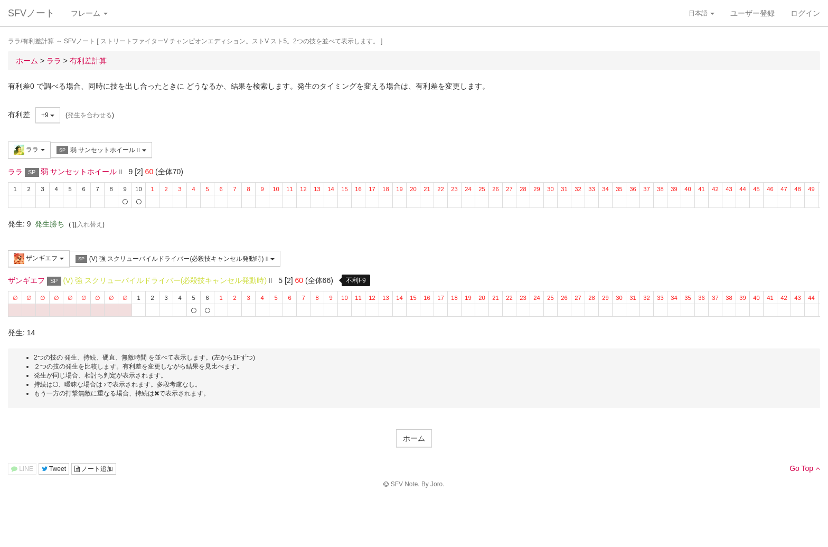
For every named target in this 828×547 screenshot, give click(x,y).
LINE (22, 469)
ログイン (805, 13)
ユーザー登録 (752, 13)
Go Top (804, 468)
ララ (29, 150)
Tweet (54, 469)
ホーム (414, 438)
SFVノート (31, 13)
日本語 (701, 13)
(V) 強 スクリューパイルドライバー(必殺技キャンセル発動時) (175, 259)
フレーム (89, 13)
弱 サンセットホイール (101, 150)
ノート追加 (93, 469)
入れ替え (86, 224)
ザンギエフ (39, 258)
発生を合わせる (90, 115)
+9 (47, 115)
